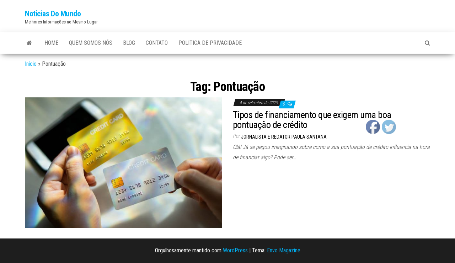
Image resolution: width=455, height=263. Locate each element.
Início (31, 63)
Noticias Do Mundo (53, 13)
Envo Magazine (283, 250)
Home (51, 42)
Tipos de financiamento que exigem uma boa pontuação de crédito (312, 119)
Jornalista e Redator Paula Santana (284, 137)
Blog (129, 42)
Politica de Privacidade (210, 42)
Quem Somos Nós (90, 42)
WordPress (235, 250)
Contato (157, 42)
